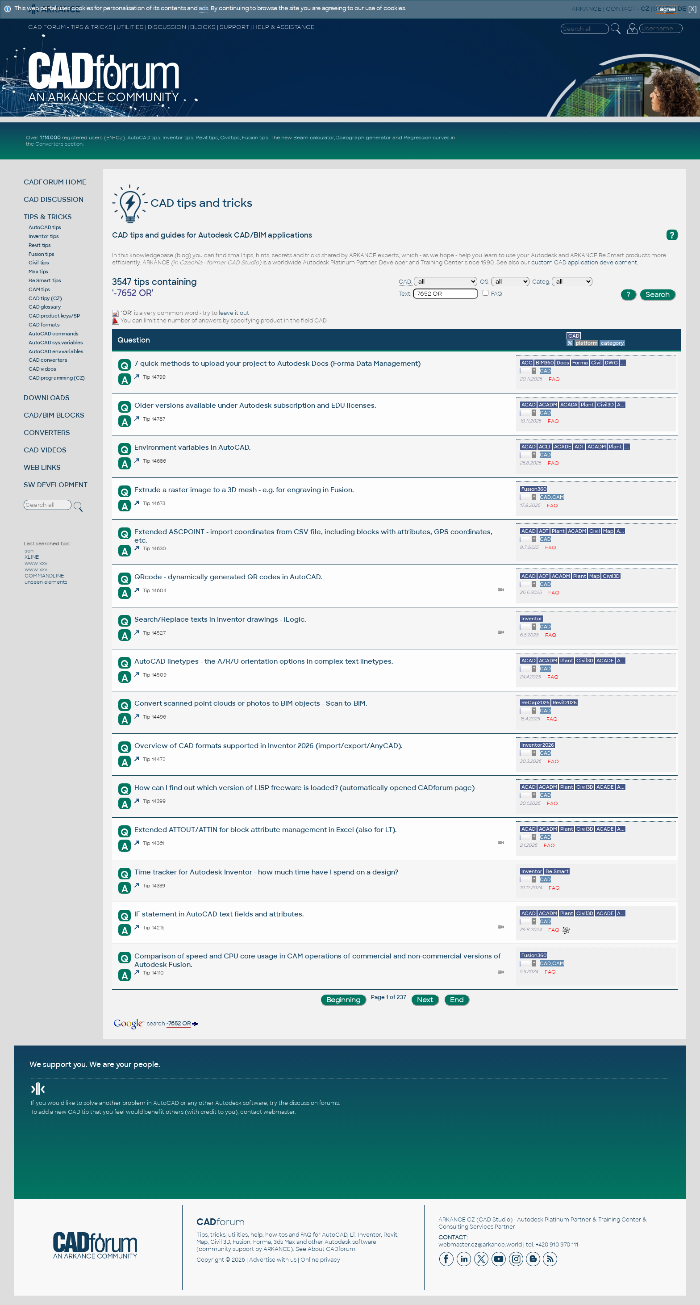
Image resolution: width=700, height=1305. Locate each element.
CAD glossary (45, 307)
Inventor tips (177, 137)
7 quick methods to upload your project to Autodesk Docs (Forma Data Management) (277, 363)
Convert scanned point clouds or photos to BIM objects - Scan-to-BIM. (250, 703)
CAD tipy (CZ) (45, 298)
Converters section (59, 144)
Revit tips (207, 137)
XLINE (32, 557)
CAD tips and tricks (182, 203)
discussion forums (314, 1103)
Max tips (38, 271)
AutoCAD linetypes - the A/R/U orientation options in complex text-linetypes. (263, 661)
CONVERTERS (47, 432)
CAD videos (42, 369)
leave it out (234, 313)
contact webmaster (267, 1112)
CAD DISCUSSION (53, 199)
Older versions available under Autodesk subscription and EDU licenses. (255, 405)
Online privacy (320, 1259)
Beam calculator (313, 137)
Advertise (262, 1259)
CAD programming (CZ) (57, 378)
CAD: (405, 281)
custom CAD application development (584, 262)
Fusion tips (255, 137)
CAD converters (48, 360)
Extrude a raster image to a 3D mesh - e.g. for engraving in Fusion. (244, 489)
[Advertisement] (579, 140)
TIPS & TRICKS (48, 217)
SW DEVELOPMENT (56, 485)
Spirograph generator (363, 137)
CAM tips (39, 289)
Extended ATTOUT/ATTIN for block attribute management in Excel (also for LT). (265, 829)
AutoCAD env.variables (56, 351)
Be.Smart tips (45, 280)
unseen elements (46, 582)
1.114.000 (50, 137)
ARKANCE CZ (456, 1219)
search (155, 1023)
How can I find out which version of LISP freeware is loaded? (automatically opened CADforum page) (304, 787)
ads (203, 8)
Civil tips (230, 137)
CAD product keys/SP (54, 316)
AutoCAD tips (143, 137)
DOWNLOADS (47, 397)
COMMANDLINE (44, 576)
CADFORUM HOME (55, 182)
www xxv (36, 563)
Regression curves (427, 137)
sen (29, 551)
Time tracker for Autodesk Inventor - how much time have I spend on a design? (266, 872)
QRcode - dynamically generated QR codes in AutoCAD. (228, 577)
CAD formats (44, 325)
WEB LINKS (42, 467)
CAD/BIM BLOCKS (54, 415)
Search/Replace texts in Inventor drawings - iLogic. (220, 619)
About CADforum (331, 1249)
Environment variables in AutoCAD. (192, 447)
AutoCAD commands (54, 333)
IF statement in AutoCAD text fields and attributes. (219, 914)
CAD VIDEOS (45, 450)
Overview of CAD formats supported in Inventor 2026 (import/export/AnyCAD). (268, 745)
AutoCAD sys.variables (56, 342)
